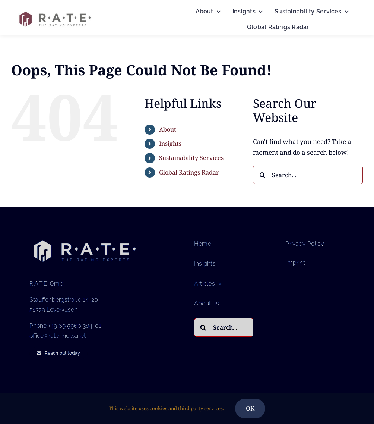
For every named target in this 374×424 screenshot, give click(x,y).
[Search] (262, 175)
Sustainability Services (191, 158)
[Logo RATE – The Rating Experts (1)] (55, 9)
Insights (170, 143)
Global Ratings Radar (189, 172)
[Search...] (308, 175)
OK (250, 408)
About (167, 129)
